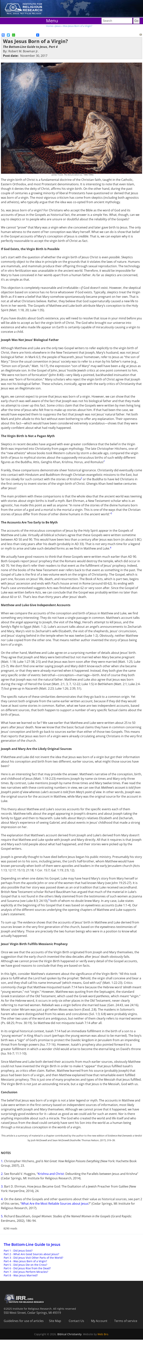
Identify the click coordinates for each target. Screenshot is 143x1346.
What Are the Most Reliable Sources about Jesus (54, 1203)
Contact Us (76, 1321)
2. (2, 1174)
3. (2, 1186)
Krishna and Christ (51, 1174)
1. (2, 1161)
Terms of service (125, 1321)
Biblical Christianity (69, 1334)
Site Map (55, 1321)
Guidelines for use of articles (24, 1321)
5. (2, 1216)
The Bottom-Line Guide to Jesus (32, 1244)
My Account (99, 1321)
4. (2, 1199)
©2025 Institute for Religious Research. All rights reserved (40, 1308)
